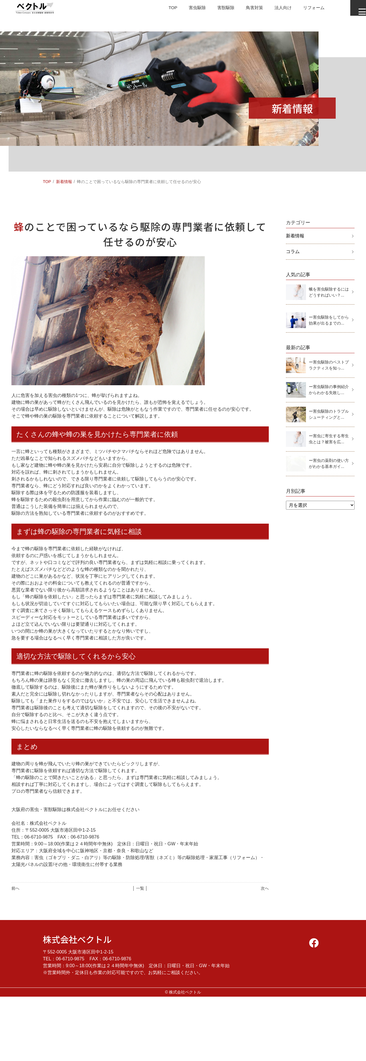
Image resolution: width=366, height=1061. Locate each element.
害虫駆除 (185, 9)
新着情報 (64, 181)
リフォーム (306, 9)
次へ (265, 888)
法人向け (274, 9)
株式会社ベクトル (77, 939)
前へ (15, 888)
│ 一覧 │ (140, 888)
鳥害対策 (244, 9)
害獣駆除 (214, 9)
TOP (159, 9)
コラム (293, 251)
